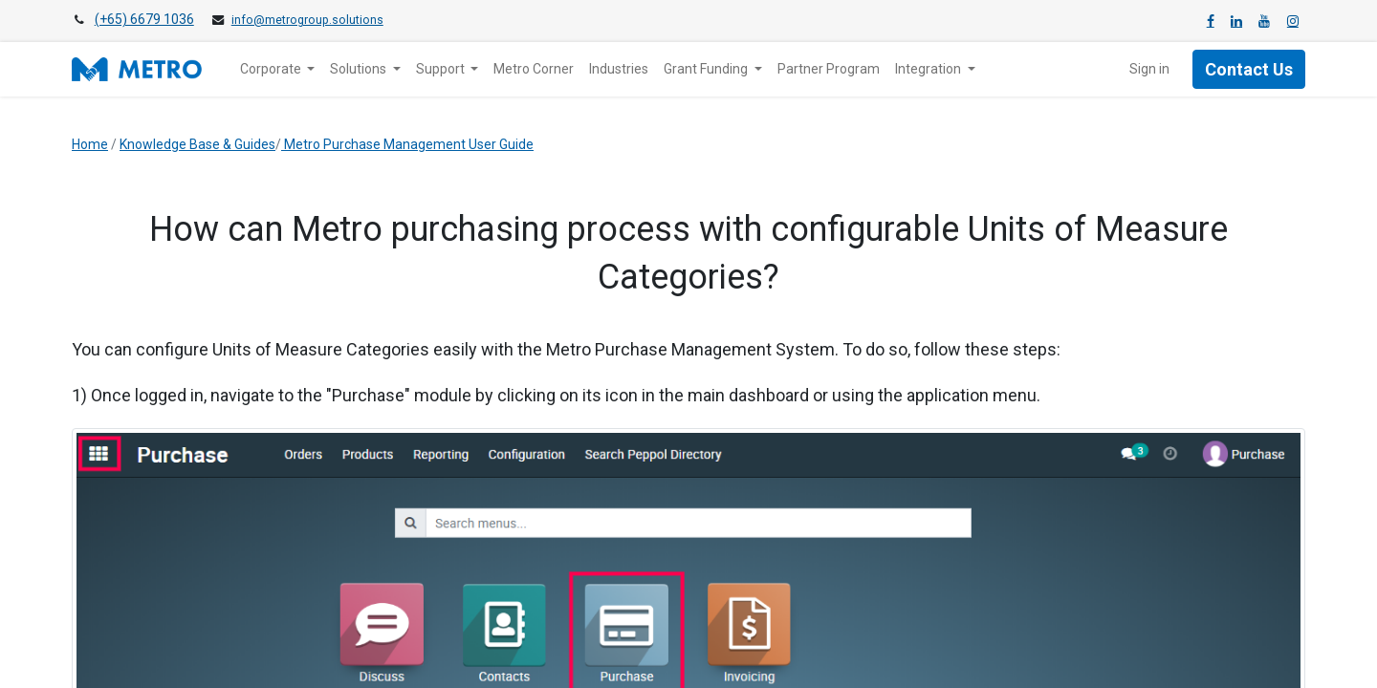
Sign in (1149, 68)
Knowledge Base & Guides (197, 144)
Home (90, 144)
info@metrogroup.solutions (307, 20)
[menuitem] (533, 69)
